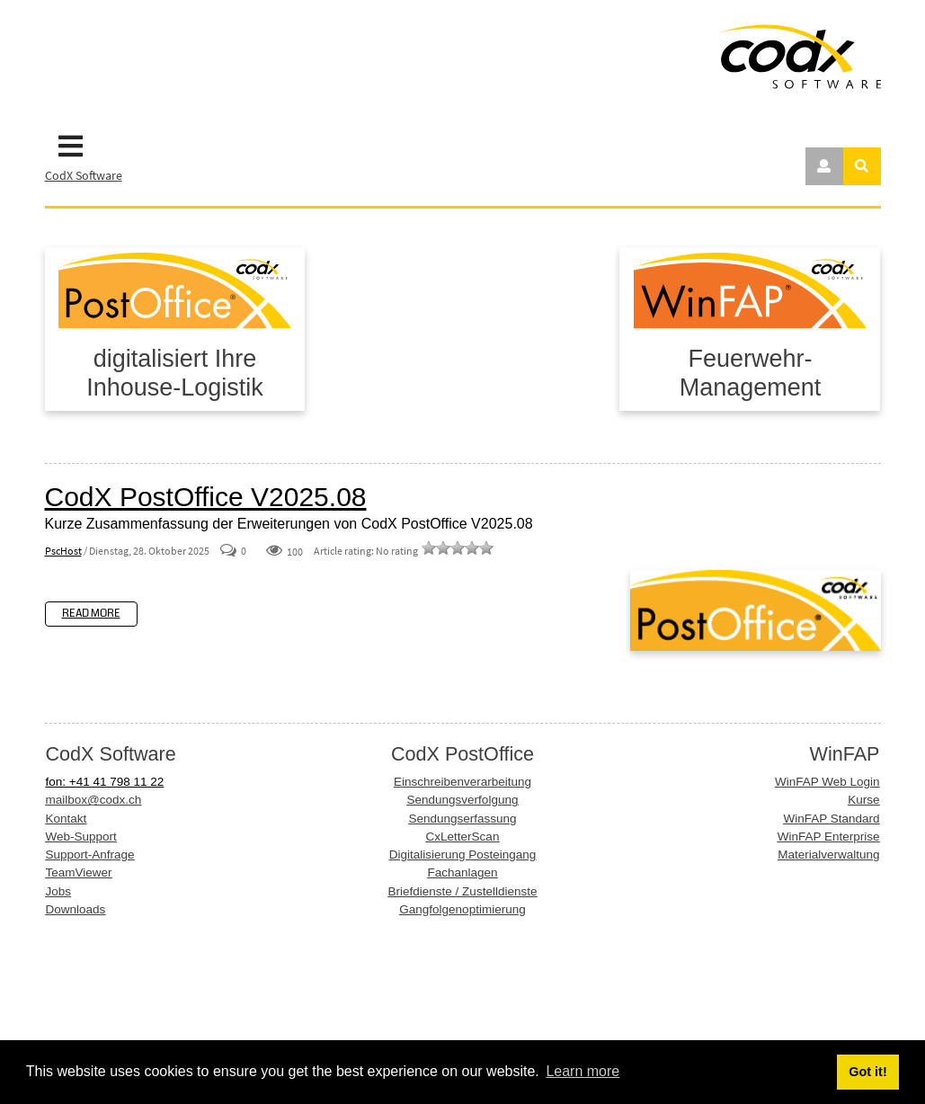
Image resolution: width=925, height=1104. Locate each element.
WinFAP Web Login (827, 781)
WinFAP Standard (831, 818)
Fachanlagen (462, 872)
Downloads (76, 909)
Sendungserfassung (462, 818)
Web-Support (81, 836)
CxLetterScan (463, 836)
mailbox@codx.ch (94, 799)
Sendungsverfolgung (463, 799)
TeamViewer (79, 872)
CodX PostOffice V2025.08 (206, 497)
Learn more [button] (582, 1071)
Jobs (59, 891)
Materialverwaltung (828, 854)
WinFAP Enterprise (829, 836)
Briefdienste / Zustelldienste (463, 891)
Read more (91, 613)
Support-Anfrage (90, 854)
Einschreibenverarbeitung (462, 781)
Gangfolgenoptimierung (462, 909)
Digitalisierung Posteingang (463, 854)
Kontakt (66, 818)
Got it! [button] (867, 1071)
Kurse (863, 799)
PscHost (63, 550)
